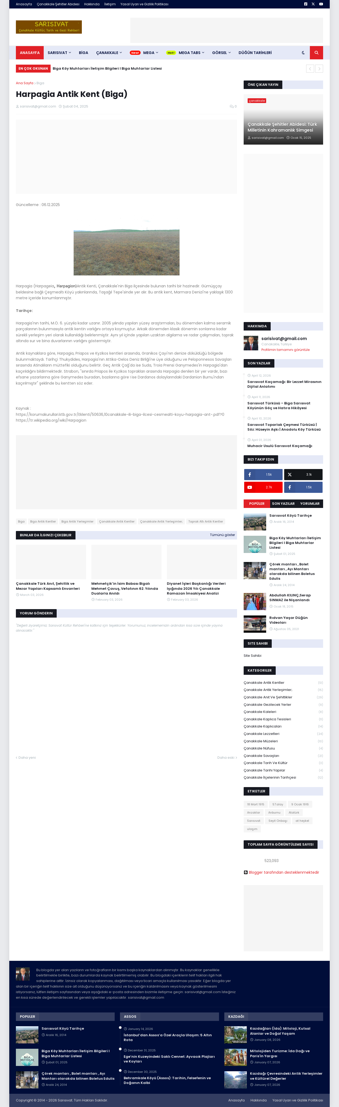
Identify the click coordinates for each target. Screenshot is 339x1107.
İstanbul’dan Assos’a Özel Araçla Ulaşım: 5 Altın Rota (168, 1037)
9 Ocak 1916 (300, 804)
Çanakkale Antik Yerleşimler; (161, 521)
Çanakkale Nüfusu (283, 748)
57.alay (278, 804)
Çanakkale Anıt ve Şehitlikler (283, 697)
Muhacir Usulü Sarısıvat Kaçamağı (279, 446)
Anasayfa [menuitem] (30, 52)
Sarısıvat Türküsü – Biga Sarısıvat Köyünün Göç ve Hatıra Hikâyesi (278, 405)
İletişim (110, 4)
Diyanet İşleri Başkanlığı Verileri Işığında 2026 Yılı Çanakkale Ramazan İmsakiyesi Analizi (196, 588)
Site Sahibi (252, 655)
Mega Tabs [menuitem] (189, 52)
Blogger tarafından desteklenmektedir (281, 872)
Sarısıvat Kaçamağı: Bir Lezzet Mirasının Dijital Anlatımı (284, 384)
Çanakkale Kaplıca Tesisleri (283, 719)
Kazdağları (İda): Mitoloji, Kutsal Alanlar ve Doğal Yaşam (280, 1031)
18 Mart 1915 (255, 804)
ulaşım (252, 829)
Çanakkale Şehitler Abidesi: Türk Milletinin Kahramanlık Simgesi (282, 127)
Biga (40, 83)
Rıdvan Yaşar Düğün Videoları (288, 620)
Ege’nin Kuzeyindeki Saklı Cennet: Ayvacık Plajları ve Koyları (169, 1059)
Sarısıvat (253, 821)
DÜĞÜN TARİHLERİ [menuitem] (255, 52)
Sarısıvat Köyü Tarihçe (290, 515)
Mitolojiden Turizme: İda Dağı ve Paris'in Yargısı (280, 1053)
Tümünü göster (222, 535)
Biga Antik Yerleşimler (77, 521)
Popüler (257, 503)
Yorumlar (310, 503)
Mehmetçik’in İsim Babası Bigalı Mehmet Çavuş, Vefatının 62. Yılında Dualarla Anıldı (124, 588)
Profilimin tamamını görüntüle (285, 349)
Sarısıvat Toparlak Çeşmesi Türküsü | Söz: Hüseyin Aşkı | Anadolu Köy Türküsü (284, 427)
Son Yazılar (283, 503)
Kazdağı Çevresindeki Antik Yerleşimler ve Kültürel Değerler (286, 1076)
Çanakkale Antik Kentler (117, 521)
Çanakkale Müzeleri (283, 741)
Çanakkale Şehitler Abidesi (58, 4)
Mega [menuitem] (148, 52)
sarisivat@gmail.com (284, 338)
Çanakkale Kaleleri (283, 712)
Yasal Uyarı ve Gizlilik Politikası (144, 4)
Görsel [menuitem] (219, 52)
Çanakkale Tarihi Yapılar (283, 770)
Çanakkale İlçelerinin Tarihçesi (283, 777)
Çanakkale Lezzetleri (283, 734)
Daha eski (225, 757)
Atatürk (294, 812)
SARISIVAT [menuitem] (57, 52)
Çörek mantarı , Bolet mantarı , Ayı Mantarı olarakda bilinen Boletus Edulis (292, 571)
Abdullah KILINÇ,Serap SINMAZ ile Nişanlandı (290, 597)
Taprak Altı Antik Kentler (205, 521)
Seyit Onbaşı (278, 821)
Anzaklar (253, 812)
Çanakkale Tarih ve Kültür (283, 763)
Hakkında (92, 4)
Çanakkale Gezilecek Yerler (283, 705)
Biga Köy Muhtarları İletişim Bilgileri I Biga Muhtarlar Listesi (107, 68)
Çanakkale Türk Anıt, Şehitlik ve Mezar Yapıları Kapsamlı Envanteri (48, 586)
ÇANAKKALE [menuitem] (107, 52)
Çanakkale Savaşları (283, 756)
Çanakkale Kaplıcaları (283, 726)
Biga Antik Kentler (43, 521)
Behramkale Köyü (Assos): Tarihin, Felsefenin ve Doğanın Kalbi (167, 1080)
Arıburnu (274, 812)
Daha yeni (27, 757)
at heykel (302, 821)
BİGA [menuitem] (83, 52)
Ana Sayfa (24, 83)
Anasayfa (24, 4)
